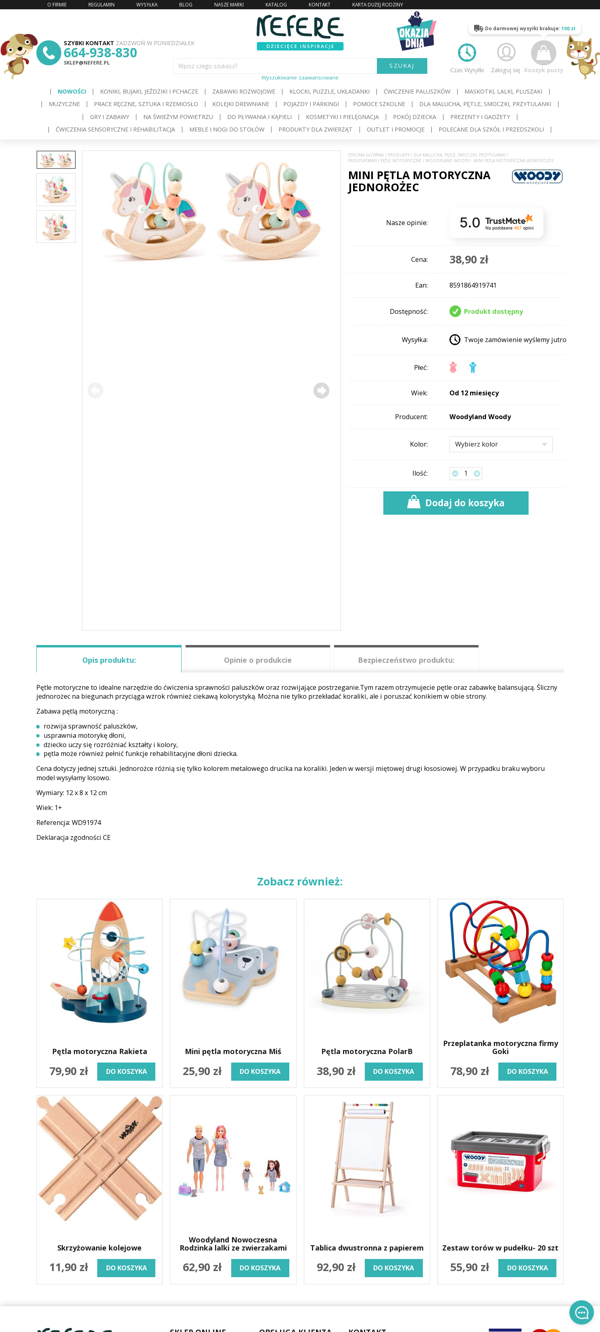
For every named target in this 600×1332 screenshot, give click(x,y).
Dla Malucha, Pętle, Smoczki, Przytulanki (485, 104)
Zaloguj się (505, 56)
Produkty (399, 155)
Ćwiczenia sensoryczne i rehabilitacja (115, 129)
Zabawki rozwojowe (243, 91)
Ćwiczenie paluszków (417, 91)
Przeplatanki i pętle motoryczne (385, 160)
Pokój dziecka (414, 117)
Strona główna (366, 155)
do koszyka (126, 1071)
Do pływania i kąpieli (259, 117)
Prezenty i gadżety (480, 117)
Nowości (72, 91)
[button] (321, 390)
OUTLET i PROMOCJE (395, 129)
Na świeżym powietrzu (178, 117)
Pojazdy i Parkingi (311, 104)
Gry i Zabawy (109, 117)
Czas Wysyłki (467, 56)
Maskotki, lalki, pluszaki (503, 91)
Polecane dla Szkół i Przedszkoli (491, 129)
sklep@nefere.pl (87, 62)
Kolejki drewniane (240, 104)
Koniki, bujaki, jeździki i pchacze (149, 91)
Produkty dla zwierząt (315, 129)
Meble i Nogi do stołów (226, 129)
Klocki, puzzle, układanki (329, 91)
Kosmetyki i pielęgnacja (342, 117)
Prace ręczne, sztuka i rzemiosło (146, 104)
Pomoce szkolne (379, 104)
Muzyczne (64, 104)
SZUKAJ (401, 65)
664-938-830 (100, 52)
